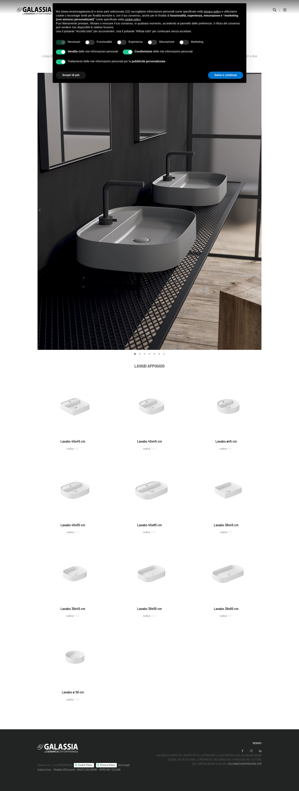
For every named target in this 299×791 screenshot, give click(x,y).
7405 (76, 699)
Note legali (124, 765)
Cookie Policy (85, 765)
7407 (230, 615)
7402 (153, 615)
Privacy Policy (107, 765)
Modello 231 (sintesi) (64, 769)
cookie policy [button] (133, 19)
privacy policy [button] (212, 11)
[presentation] (40, 210)
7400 (153, 532)
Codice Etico (44, 769)
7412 (77, 448)
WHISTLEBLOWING (87, 769)
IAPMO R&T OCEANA (110, 769)
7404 (230, 448)
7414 (230, 532)
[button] (135, 354)
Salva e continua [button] (225, 75)
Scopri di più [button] (70, 75)
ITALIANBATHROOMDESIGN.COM (244, 763)
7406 (76, 615)
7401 (76, 532)
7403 (153, 448)
